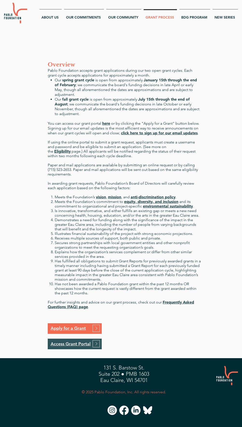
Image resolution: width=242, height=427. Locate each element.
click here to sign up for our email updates (159, 133)
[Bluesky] (147, 410)
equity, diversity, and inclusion (151, 201)
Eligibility (62, 151)
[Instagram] (112, 410)
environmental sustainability (168, 206)
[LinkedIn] (136, 410)
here (106, 123)
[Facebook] (124, 410)
